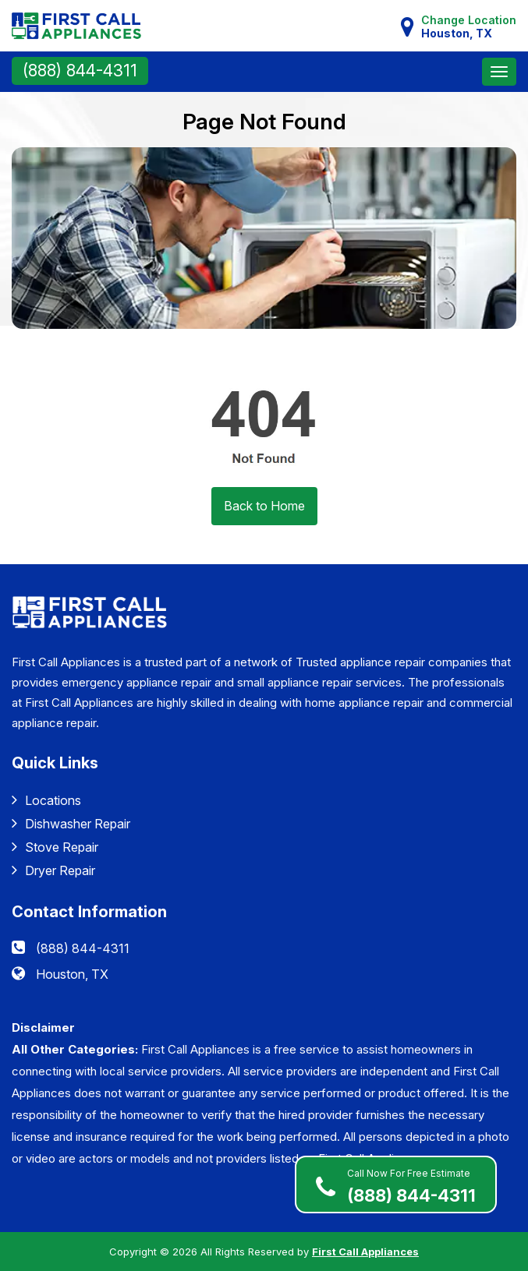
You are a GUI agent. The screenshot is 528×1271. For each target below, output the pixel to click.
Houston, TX (72, 974)
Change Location (468, 26)
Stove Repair (55, 847)
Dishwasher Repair (71, 823)
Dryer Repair (53, 870)
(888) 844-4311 (80, 70)
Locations (46, 800)
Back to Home (264, 506)
